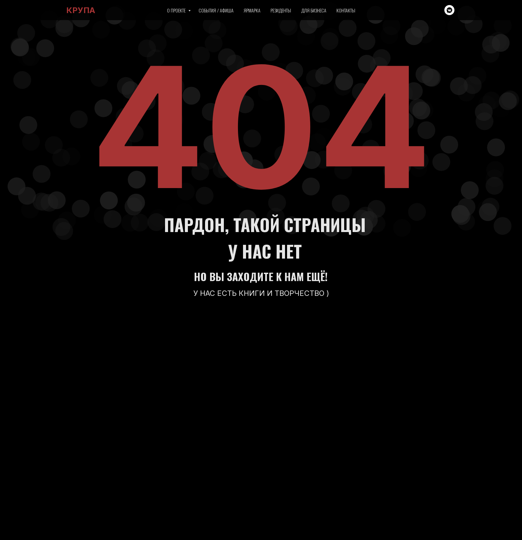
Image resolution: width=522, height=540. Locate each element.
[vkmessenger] (449, 10)
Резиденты (281, 10)
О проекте (177, 10)
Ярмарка (252, 10)
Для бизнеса (313, 10)
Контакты (345, 10)
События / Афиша (216, 10)
